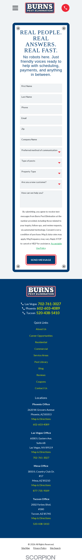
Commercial (41, 348)
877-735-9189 (41, 490)
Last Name (26, 97)
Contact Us (41, 388)
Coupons (41, 381)
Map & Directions (41, 418)
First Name (26, 86)
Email (23, 118)
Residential (41, 342)
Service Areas (41, 355)
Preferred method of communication (39, 150)
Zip (23, 129)
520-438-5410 (47, 313)
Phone (24, 107)
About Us (41, 328)
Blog (41, 368)
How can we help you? (32, 193)
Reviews (41, 374)
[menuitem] (25, 548)
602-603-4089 (48, 308)
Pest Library (41, 361)
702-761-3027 (49, 304)
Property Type (28, 171)
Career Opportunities (41, 335)
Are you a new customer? (33, 182)
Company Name (29, 139)
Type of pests (28, 161)
